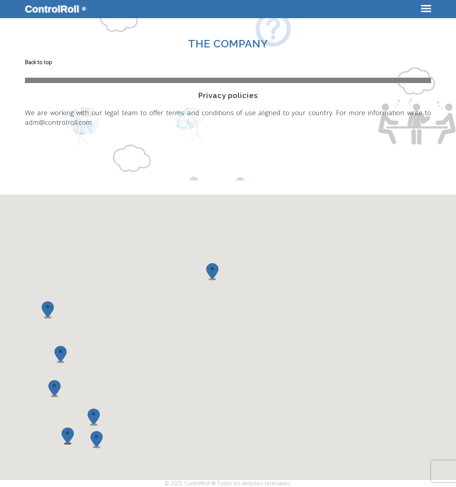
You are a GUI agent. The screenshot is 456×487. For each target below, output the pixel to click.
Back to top (38, 62)
